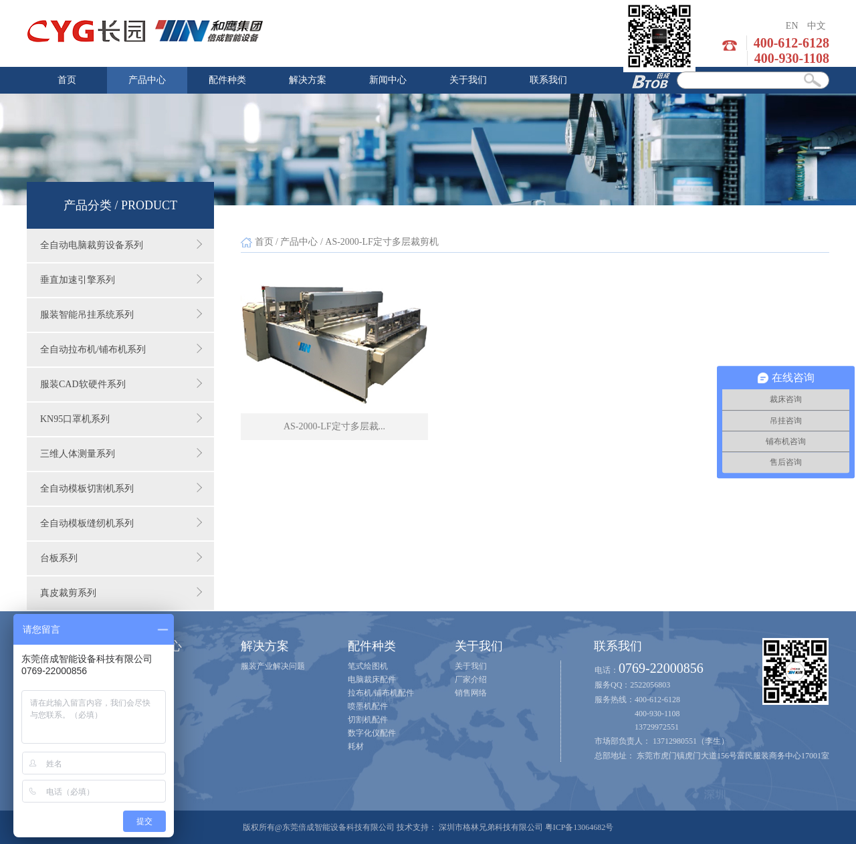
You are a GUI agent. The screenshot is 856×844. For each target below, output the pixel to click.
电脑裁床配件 (372, 679)
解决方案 (307, 80)
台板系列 (121, 557)
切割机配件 (368, 719)
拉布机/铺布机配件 (381, 693)
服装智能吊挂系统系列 (121, 314)
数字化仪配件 (372, 733)
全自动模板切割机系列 (121, 488)
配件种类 (227, 80)
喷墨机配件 (368, 706)
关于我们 (468, 80)
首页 (67, 80)
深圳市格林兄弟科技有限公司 (491, 827)
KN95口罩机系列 (121, 418)
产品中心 (147, 80)
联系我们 (548, 80)
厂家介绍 (471, 679)
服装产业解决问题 (273, 666)
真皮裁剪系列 (121, 592)
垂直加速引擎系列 (121, 279)
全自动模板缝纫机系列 (121, 523)
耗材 (356, 746)
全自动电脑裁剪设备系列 (121, 244)
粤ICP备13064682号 (579, 827)
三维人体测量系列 (121, 453)
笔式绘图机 (368, 666)
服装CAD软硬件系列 (121, 384)
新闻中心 (388, 80)
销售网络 (471, 693)
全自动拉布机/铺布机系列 (121, 349)
